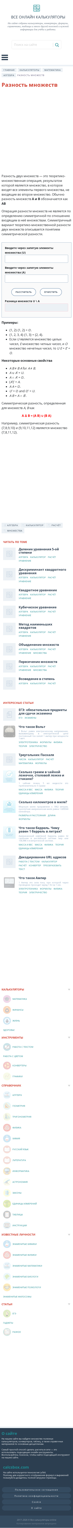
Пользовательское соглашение (36, 1489)
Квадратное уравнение (38, 590)
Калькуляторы (29, 70)
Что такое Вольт (32, 727)
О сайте (36, 1507)
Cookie (36, 1501)
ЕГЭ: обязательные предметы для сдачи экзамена (43, 711)
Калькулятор (38, 557)
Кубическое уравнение (37, 607)
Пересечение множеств (38, 662)
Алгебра (9, 75)
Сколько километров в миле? (43, 802)
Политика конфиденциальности (36, 1495)
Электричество (38, 746)
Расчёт (52, 557)
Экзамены (30, 718)
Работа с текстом (29, 861)
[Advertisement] (36, 131)
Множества (40, 653)
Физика (58, 742)
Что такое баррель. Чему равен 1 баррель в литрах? (40, 829)
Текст (22, 869)
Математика (52, 70)
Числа (22, 759)
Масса (38, 789)
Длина (51, 815)
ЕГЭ (20, 718)
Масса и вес (26, 789)
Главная (9, 70)
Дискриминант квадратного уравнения (42, 571)
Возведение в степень (37, 679)
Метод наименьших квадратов (35, 626)
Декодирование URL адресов (42, 857)
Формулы (45, 742)
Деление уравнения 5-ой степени (39, 551)
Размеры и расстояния (32, 815)
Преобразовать (52, 865)
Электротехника (28, 742)
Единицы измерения (31, 793)
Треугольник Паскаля (36, 755)
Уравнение (25, 561)
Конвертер (35, 865)
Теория (23, 746)
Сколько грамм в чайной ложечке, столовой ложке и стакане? (41, 775)
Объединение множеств (39, 645)
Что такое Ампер (32, 878)
